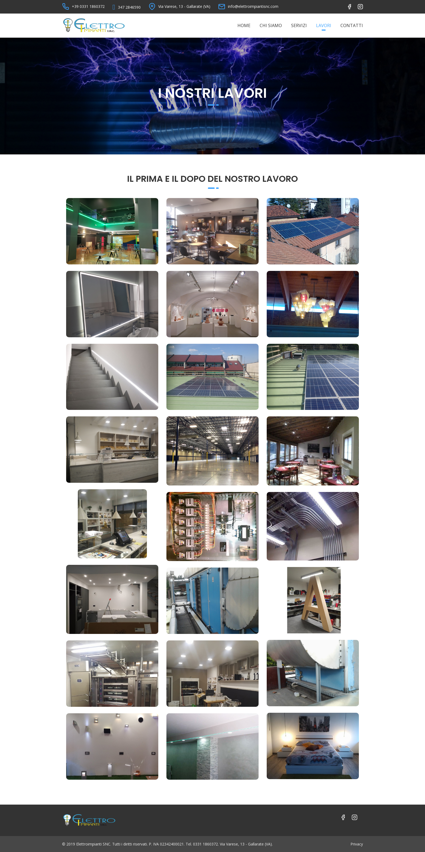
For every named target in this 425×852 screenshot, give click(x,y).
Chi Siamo (271, 25)
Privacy (356, 844)
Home (243, 25)
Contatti (351, 25)
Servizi (299, 25)
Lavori (323, 25)
